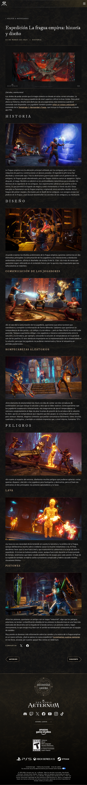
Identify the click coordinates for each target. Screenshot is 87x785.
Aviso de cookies (56, 767)
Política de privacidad (43, 767)
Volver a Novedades (18, 18)
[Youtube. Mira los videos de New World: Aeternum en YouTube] (50, 714)
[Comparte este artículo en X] (21, 645)
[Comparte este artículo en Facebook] (27, 645)
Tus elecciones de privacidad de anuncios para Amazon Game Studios (43, 768)
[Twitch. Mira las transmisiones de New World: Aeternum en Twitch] (31, 714)
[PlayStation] (24, 759)
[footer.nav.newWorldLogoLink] (43, 707)
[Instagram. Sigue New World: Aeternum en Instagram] (56, 714)
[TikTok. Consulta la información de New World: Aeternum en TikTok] (62, 714)
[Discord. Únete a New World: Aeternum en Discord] (25, 713)
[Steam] (63, 759)
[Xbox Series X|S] (44, 759)
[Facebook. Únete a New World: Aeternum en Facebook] (43, 714)
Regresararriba (43, 686)
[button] (43, 67)
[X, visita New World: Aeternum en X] (37, 714)
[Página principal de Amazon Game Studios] (43, 732)
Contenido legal (30, 767)
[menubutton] (84, 3)
